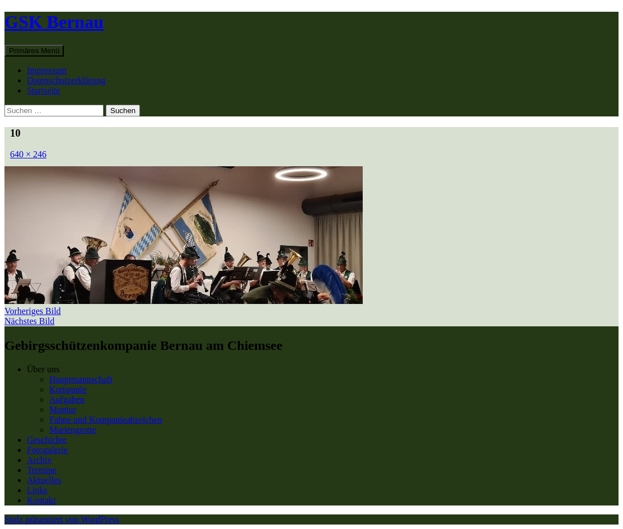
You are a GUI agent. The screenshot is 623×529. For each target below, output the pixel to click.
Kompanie (68, 389)
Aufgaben (67, 399)
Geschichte (47, 439)
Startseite (43, 90)
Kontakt (41, 500)
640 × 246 (28, 154)
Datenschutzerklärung (66, 80)
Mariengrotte (72, 429)
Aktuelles (44, 480)
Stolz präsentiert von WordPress (61, 519)
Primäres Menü (34, 50)
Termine (42, 470)
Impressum (47, 70)
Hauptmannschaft (81, 379)
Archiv (39, 460)
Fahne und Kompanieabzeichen (105, 419)
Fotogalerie (47, 450)
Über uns (43, 369)
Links (37, 490)
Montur (62, 409)
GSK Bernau (54, 22)
